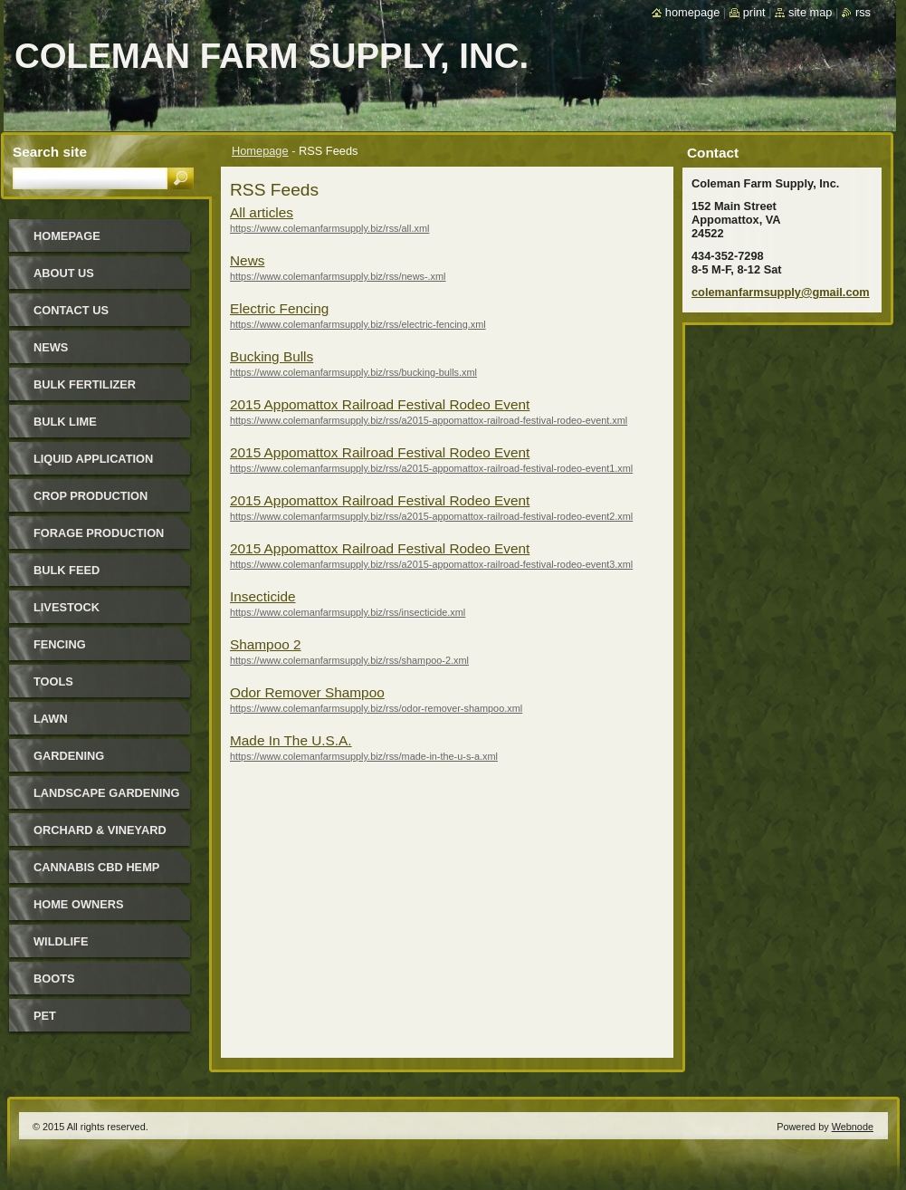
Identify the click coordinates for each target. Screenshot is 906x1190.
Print (754, 12)
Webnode (852, 1126)
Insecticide (263, 596)
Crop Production (90, 496)
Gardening (68, 756)
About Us (63, 273)
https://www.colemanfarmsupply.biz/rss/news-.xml (338, 276)
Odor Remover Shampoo (307, 692)
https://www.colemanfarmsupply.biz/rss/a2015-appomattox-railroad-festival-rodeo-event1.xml (431, 468)
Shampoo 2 (265, 644)
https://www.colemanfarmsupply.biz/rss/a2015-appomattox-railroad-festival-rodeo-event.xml (428, 420)
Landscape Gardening (106, 793)
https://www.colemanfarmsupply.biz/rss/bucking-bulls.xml (353, 372)
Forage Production (98, 533)
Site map (810, 12)
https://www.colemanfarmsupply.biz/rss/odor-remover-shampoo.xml (376, 708)
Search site (50, 151)
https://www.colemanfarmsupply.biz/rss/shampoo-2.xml (349, 660)
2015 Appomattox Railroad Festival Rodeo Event (379, 404)
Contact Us (71, 310)
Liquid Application (93, 458)
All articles (261, 212)
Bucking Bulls (271, 356)
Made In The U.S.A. (291, 740)
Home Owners (78, 904)
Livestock (66, 607)
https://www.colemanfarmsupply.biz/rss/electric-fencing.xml (358, 324)
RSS (863, 12)
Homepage (260, 151)
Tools (53, 681)
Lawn (50, 718)
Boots (54, 978)
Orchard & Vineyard (100, 830)
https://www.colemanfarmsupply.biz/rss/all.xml (329, 228)
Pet (44, 1015)
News (247, 260)
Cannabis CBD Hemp (96, 867)
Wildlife (60, 941)
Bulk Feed (66, 570)
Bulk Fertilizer (84, 384)
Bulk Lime (65, 421)
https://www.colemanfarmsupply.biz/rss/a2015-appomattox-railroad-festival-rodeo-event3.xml (431, 564)
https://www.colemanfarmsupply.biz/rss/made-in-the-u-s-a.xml (364, 756)
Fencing (59, 644)
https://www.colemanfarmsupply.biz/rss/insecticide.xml (347, 612)
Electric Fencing (279, 308)
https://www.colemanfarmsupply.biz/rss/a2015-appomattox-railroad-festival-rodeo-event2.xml (431, 516)
